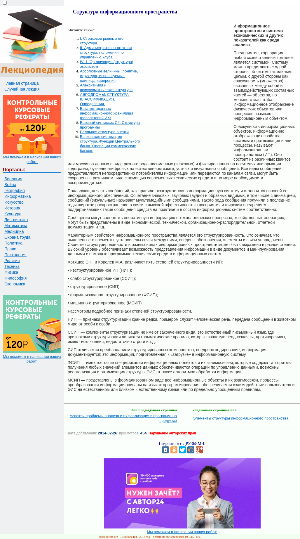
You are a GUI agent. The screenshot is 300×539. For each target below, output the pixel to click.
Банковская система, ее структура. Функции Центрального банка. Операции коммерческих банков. (110, 143)
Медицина (14, 231)
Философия (15, 278)
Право (10, 249)
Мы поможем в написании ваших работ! (32, 159)
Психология (15, 254)
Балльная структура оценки (104, 132)
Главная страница (21, 83)
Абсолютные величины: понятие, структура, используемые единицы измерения (109, 76)
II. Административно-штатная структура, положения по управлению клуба (106, 52)
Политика (13, 243)
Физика (11, 272)
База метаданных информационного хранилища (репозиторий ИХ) (106, 113)
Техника (12, 266)
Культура (12, 214)
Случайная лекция (22, 89)
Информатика (17, 196)
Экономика (14, 284)
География (14, 190)
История (12, 208)
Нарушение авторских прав (172, 433)
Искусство (14, 202)
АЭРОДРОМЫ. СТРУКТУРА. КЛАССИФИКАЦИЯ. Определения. (105, 99)
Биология (13, 178)
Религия (12, 260)
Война (10, 184)
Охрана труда (17, 237)
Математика (15, 225)
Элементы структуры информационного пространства (240, 418)
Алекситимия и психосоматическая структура (106, 87)
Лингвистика (16, 219)
